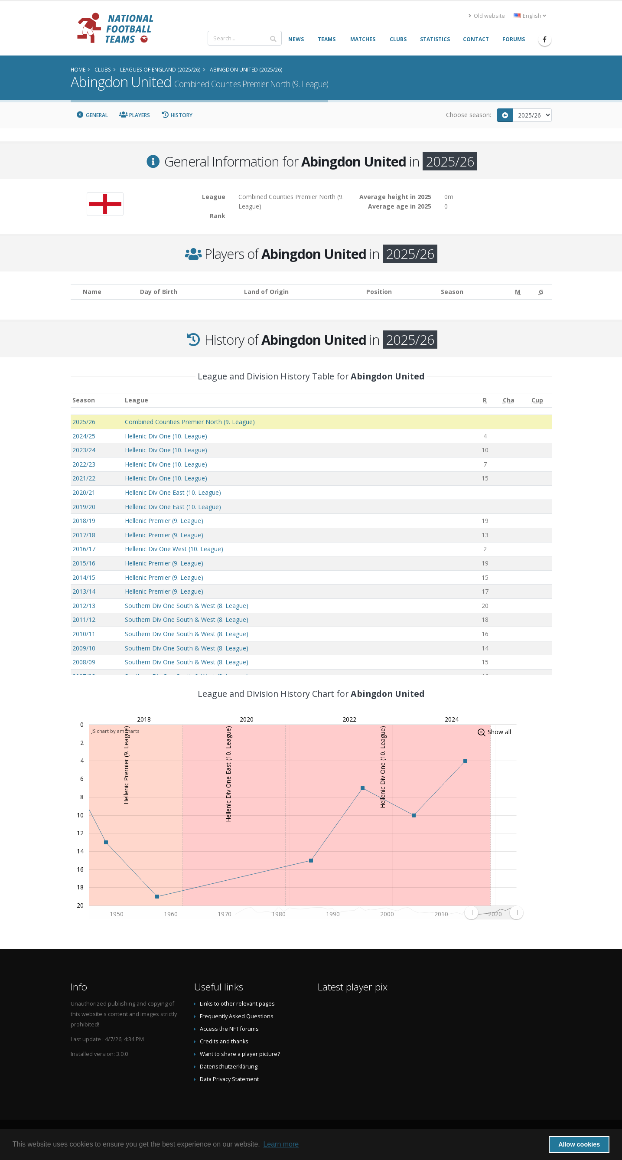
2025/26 (83, 422)
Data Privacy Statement (229, 1079)
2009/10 (83, 648)
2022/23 (83, 464)
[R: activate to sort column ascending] (484, 400)
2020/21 (83, 492)
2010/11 (83, 634)
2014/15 (83, 577)
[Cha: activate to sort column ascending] (508, 400)
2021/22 (83, 478)
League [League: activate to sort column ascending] (136, 400)
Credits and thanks (224, 1041)
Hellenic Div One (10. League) (166, 436)
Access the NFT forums (229, 1029)
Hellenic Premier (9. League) (164, 520)
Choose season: (468, 115)
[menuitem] (493, 912)
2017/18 (83, 535)
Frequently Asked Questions (237, 1016)
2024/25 (83, 436)
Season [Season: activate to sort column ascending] (83, 400)
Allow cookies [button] (579, 1144)
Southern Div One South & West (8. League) (186, 605)
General (92, 115)
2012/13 (83, 605)
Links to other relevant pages (237, 1003)
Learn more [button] (281, 1144)
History (177, 115)
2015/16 (83, 563)
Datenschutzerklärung (228, 1066)
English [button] (530, 16)
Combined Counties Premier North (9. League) (190, 422)
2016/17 (83, 549)
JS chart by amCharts (115, 731)
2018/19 (83, 520)
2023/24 (83, 450)
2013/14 (83, 591)
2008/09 (83, 662)
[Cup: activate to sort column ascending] (537, 400)
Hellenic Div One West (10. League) (174, 549)
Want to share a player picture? (240, 1054)
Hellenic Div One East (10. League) (173, 492)
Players (134, 115)
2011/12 (83, 619)
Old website (487, 16)
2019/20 (83, 507)
